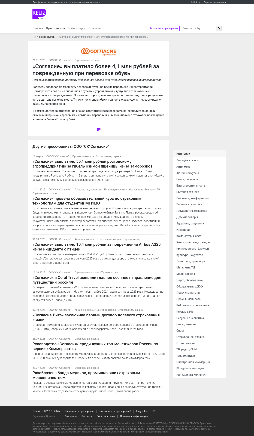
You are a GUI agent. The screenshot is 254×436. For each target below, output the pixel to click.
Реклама (86, 416)
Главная (37, 28)
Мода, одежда (185, 274)
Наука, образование (131, 189)
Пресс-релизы (56, 28)
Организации (76, 28)
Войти (196, 2)
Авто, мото (183, 166)
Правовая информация (134, 416)
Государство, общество (88, 189)
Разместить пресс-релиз (163, 28)
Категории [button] (95, 28)
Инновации (110, 189)
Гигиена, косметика (189, 204)
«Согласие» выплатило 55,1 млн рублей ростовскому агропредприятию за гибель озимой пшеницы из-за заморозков (92, 163)
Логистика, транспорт (190, 261)
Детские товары (187, 217)
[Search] (198, 28)
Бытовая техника (187, 192)
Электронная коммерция (193, 362)
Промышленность (83, 156)
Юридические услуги (190, 368)
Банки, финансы (106, 309)
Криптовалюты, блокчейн (193, 248)
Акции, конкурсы (84, 309)
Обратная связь (105, 416)
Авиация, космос (84, 239)
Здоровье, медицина (190, 223)
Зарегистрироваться (215, 2)
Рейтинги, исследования (192, 305)
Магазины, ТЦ (185, 267)
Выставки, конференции (192, 198)
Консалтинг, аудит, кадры (193, 242)
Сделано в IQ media (44, 416)
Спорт (180, 330)
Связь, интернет (187, 324)
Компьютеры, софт (188, 236)
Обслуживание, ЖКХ (189, 286)
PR (33, 36)
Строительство (186, 343)
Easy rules (141, 411)
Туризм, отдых (132, 239)
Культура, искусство (189, 255)
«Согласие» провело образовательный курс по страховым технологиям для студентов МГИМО (86, 200)
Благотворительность (190, 185)
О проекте (71, 416)
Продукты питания (188, 292)
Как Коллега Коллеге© (191, 374)
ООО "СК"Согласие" (60, 60)
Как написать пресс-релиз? (115, 411)
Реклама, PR (152, 189)
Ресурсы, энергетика (190, 318)
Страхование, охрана (86, 60)
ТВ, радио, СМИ (186, 349)
